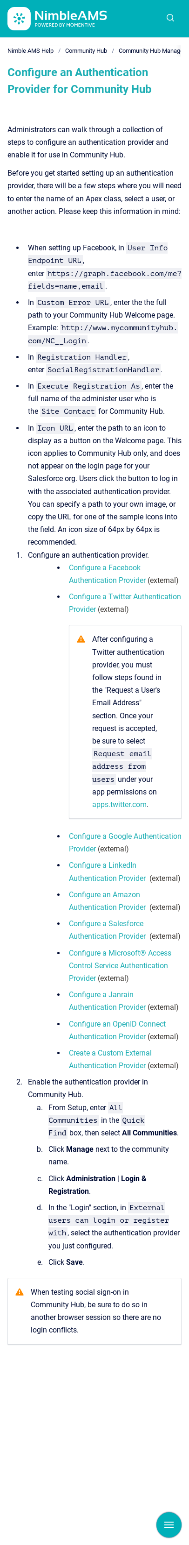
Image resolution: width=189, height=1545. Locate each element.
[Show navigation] (169, 1525)
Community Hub (86, 50)
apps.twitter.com (119, 804)
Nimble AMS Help (30, 50)
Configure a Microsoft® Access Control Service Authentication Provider (120, 966)
